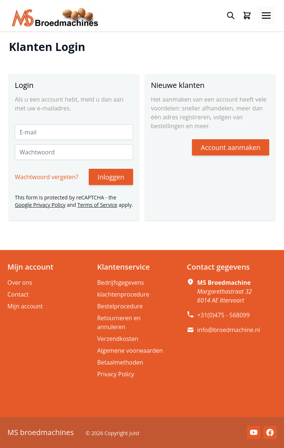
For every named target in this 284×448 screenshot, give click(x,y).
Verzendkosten (117, 339)
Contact (17, 294)
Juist (134, 433)
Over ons (19, 282)
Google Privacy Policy (40, 204)
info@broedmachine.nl (228, 330)
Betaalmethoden (120, 362)
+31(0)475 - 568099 (223, 315)
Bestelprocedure (120, 306)
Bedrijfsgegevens (120, 282)
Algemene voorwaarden (130, 350)
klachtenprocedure (123, 294)
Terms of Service (97, 204)
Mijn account (25, 306)
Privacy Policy (115, 374)
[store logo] (55, 17)
